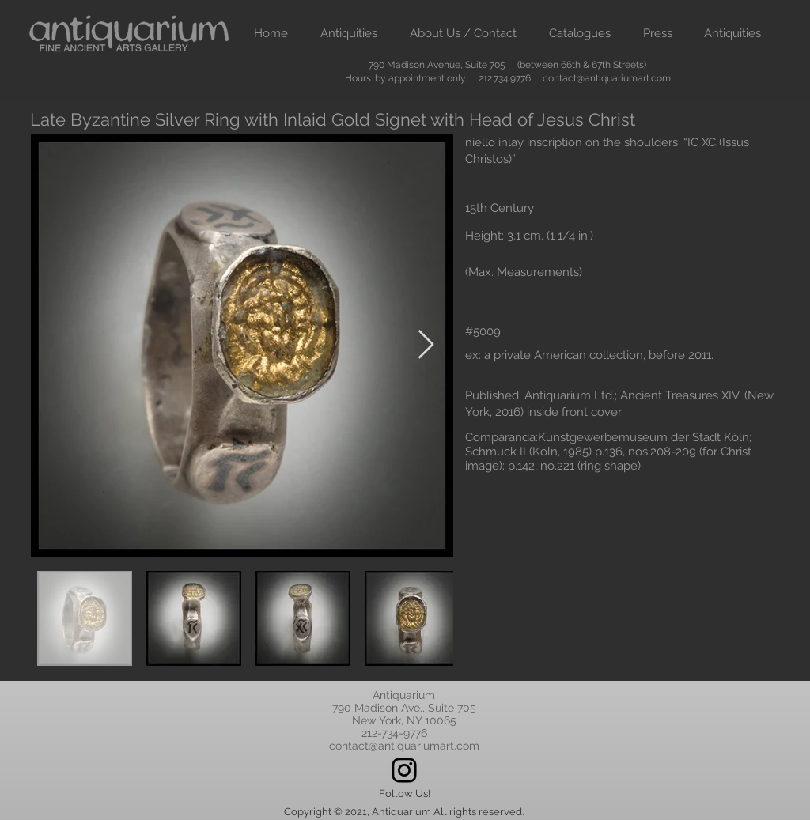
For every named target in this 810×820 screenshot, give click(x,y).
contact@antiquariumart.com (607, 78)
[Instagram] (404, 770)
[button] (348, 33)
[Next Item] (426, 345)
